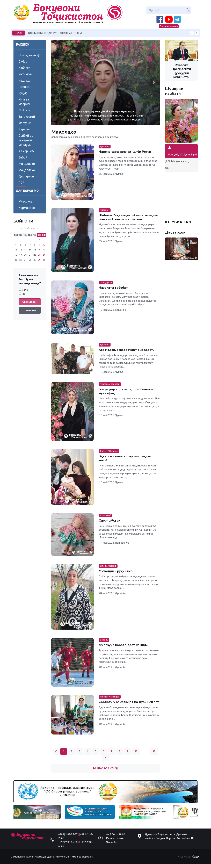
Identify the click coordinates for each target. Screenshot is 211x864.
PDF (21, 182)
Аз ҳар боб (26, 151)
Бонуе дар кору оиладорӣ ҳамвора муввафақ (126, 391)
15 (34, 249)
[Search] (165, 10)
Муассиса (26, 201)
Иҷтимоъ (25, 74)
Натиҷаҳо (30, 310)
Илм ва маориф (24, 102)
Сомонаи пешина (168, 26)
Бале (25, 289)
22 (34, 255)
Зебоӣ (23, 157)
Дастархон (26, 176)
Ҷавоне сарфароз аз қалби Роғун (125, 151)
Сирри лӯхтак (109, 521)
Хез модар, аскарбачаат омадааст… (127, 350)
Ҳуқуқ (23, 93)
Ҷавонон (25, 87)
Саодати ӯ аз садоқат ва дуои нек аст (129, 702)
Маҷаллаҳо (27, 163)
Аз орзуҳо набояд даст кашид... (123, 645)
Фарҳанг (25, 123)
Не (23, 293)
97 (154, 751)
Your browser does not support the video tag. (181, 193)
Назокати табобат (113, 287)
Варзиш (24, 129)
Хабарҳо (25, 68)
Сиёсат (24, 61)
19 (20, 255)
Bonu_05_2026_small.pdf (182, 151)
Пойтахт (24, 110)
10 (136, 751)
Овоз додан (29, 301)
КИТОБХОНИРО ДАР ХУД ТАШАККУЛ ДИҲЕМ (54, 33)
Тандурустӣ (27, 116)
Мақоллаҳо (27, 170)
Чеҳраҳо (25, 80)
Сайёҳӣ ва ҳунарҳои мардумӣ (26, 140)
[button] (57, 82)
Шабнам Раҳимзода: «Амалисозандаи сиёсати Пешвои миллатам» (128, 217)
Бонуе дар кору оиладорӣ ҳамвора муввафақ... (105, 111)
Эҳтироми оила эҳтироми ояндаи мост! (125, 458)
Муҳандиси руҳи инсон (116, 571)
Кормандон (27, 208)
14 (30, 249)
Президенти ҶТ (30, 55)
